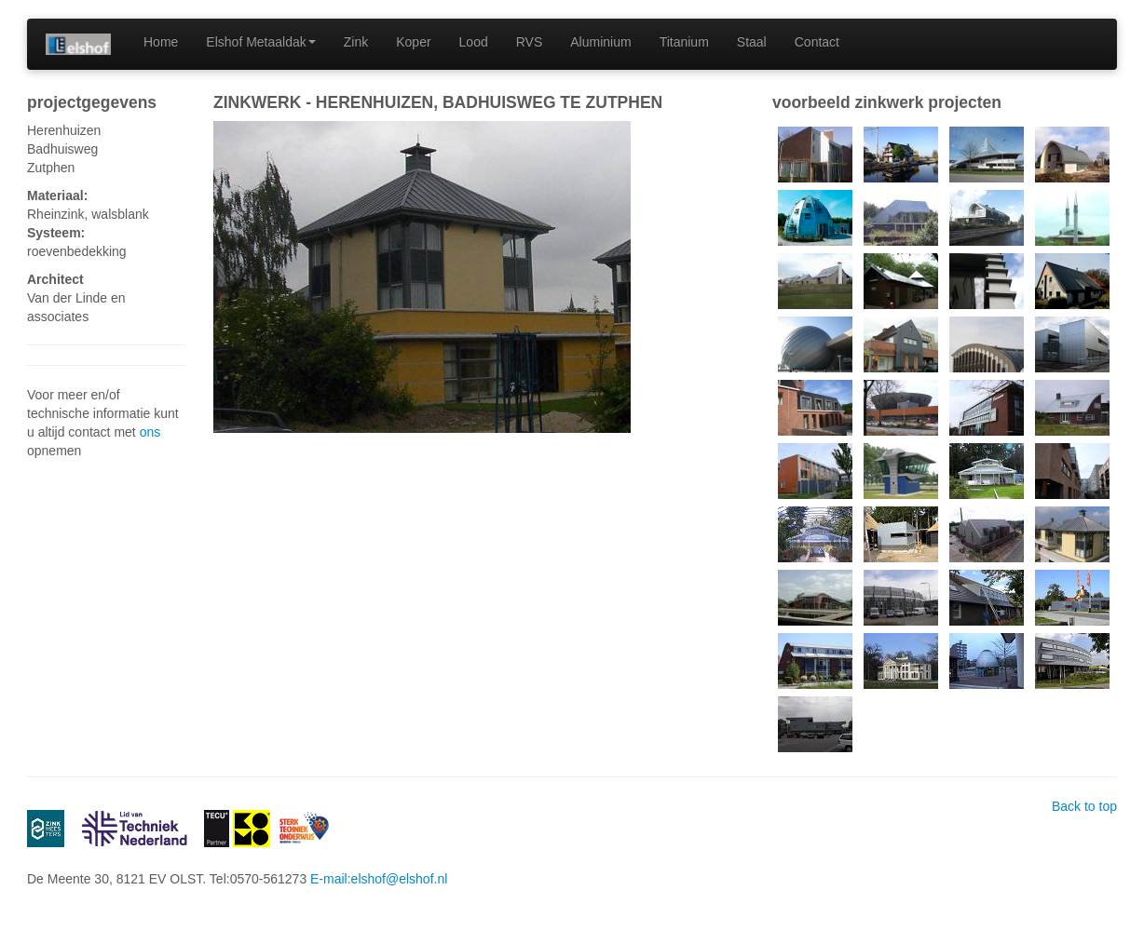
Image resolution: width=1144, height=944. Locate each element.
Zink (356, 41)
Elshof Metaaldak (260, 41)
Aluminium (600, 41)
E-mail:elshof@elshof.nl (378, 878)
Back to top (1084, 806)
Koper (413, 41)
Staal (752, 41)
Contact (817, 41)
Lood (473, 41)
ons (150, 432)
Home (160, 41)
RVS (529, 41)
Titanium (684, 41)
